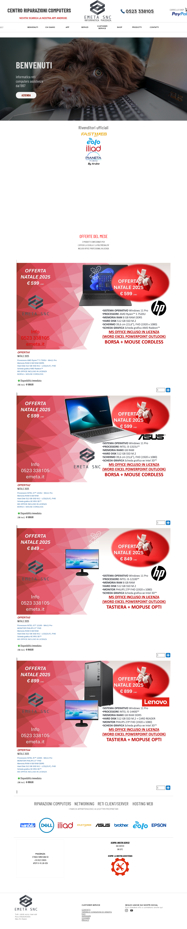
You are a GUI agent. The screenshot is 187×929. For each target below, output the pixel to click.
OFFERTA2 (23, 485)
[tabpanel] (94, 145)
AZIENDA (26, 95)
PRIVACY (85, 920)
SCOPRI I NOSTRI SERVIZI (120, 842)
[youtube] (131, 910)
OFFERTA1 (23, 352)
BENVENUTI (33, 27)
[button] (27, 825)
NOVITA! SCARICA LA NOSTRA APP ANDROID (43, 18)
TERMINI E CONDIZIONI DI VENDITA (97, 912)
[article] (94, 327)
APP (67, 27)
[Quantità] (160, 390)
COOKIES (86, 918)
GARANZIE (86, 916)
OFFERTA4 (23, 750)
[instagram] (126, 910)
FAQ (83, 914)
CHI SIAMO (50, 27)
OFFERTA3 (23, 617)
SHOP (119, 27)
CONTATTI (154, 27)
